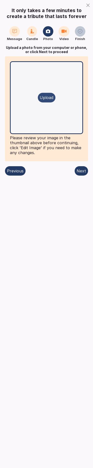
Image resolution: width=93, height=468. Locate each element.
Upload (46, 97)
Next (81, 170)
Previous (15, 170)
